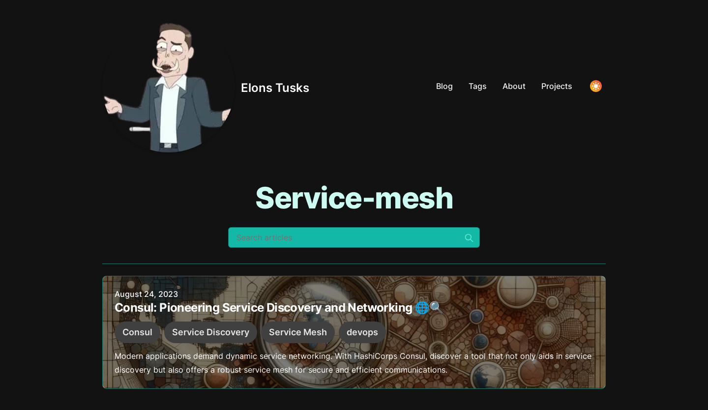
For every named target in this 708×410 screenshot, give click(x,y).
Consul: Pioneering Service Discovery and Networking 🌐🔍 (279, 308)
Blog (444, 86)
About (514, 86)
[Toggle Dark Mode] (596, 86)
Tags (478, 86)
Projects (556, 86)
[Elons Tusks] (205, 86)
